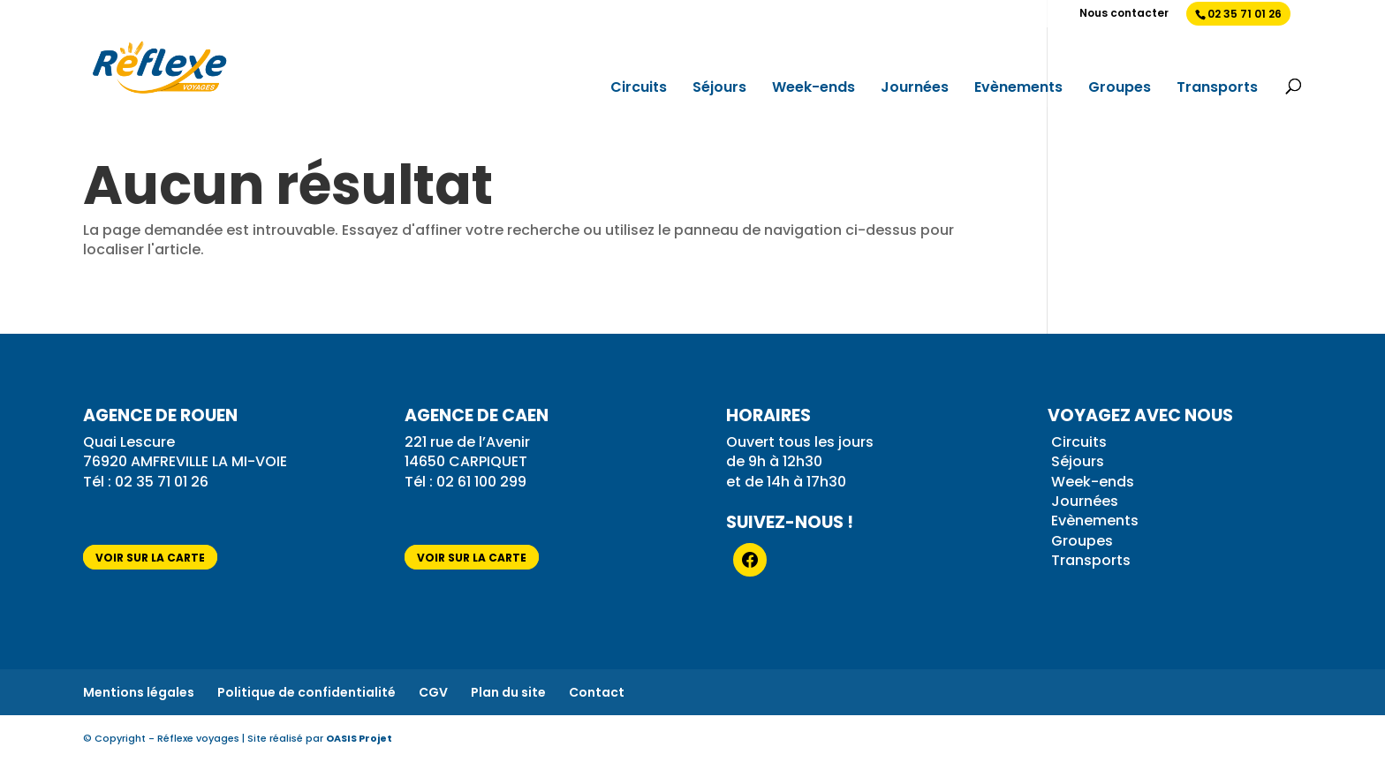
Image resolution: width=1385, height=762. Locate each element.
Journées (915, 89)
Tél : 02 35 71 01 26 (147, 482)
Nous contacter (1124, 14)
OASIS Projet (359, 738)
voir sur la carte (150, 557)
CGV (433, 692)
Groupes (1119, 89)
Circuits (638, 89)
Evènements (1018, 89)
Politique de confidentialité (306, 692)
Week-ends (813, 89)
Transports (1217, 89)
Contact (596, 692)
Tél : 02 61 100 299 (465, 482)
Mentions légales (138, 692)
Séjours (719, 89)
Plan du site (508, 692)
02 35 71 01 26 (1244, 13)
